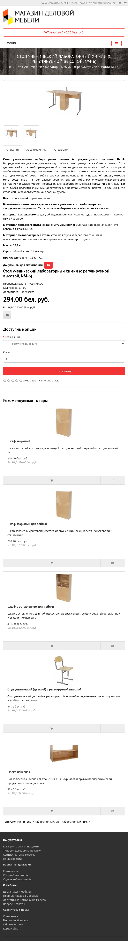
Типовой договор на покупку (22, 850)
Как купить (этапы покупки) (21, 846)
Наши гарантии (13, 859)
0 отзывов (29, 380)
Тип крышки (12, 337)
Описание (13, 149)
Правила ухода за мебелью (20, 895)
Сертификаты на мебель (19, 854)
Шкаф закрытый (18, 441)
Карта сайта (10, 928)
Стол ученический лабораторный (32, 821)
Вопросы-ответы (14, 904)
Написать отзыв (48, 380)
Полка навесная (18, 772)
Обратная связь (13, 924)
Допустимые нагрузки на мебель (24, 900)
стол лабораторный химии (72, 821)
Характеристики (37, 149)
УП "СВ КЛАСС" (34, 283)
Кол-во (7, 352)
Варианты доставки (17, 864)
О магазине (10, 916)
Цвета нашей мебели (17, 891)
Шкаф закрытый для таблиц (27, 524)
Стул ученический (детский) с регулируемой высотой (44, 689)
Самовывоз (10, 871)
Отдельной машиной (17, 879)
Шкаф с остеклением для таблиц (30, 606)
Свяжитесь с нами (16, 909)
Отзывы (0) (61, 149)
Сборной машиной (15, 875)
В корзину (64, 371)
